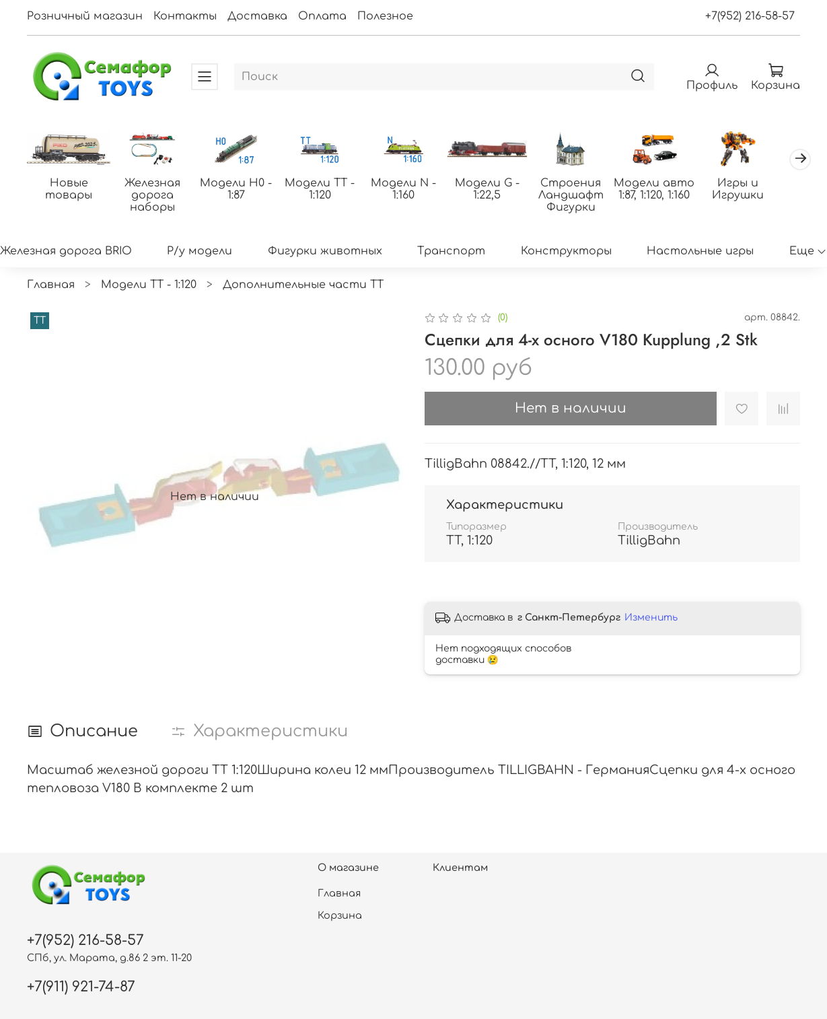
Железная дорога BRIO (66, 252)
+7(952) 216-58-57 (750, 16)
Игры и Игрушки (757, 190)
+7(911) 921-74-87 (81, 987)
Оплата (322, 16)
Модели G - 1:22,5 (499, 190)
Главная (51, 285)
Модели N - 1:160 (413, 190)
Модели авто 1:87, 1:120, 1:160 (671, 190)
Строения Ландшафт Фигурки (585, 196)
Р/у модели (199, 252)
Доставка (257, 16)
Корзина (340, 915)
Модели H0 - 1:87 (242, 190)
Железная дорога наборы (156, 196)
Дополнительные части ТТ (303, 285)
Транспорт (451, 252)
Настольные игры (700, 252)
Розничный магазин (85, 16)
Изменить (651, 618)
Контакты (185, 16)
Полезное (385, 16)
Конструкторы (566, 252)
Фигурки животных (325, 252)
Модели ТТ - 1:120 (328, 190)
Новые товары (70, 190)
